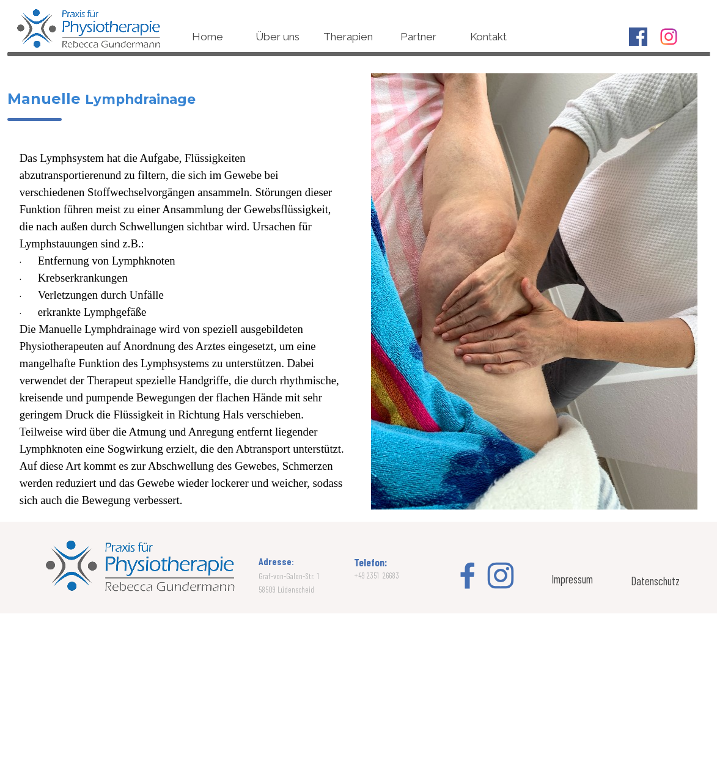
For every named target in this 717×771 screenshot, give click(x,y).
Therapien (348, 37)
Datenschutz (655, 581)
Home (207, 37)
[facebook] (638, 36)
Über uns (278, 37)
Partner (418, 37)
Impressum (572, 579)
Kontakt (488, 37)
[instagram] (668, 36)
